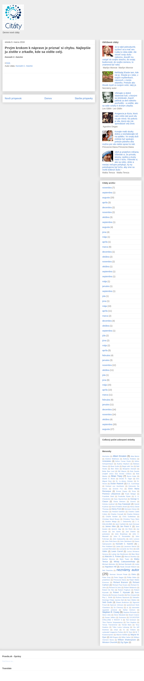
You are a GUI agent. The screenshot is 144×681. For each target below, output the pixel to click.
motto (137, 564)
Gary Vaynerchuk (120, 499)
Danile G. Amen (108, 479)
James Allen (110, 526)
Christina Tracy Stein (131, 519)
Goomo (133, 501)
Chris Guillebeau (129, 516)
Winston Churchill (109, 642)
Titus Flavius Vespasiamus (112, 622)
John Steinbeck (126, 541)
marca (105, 247)
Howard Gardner (118, 511)
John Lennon (134, 539)
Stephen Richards (130, 612)
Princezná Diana (120, 580)
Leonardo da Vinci (126, 549)
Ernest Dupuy (121, 491)
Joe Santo (116, 531)
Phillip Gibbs (131, 577)
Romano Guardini (117, 595)
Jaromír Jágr (116, 529)
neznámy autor (128, 570)
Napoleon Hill (110, 567)
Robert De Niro (108, 590)
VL (124, 630)
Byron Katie (131, 476)
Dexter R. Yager (125, 479)
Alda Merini (135, 456)
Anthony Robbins (129, 459)
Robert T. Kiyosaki (121, 592)
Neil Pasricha (107, 570)
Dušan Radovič (116, 484)
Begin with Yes (127, 466)
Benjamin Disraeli (129, 469)
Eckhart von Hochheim (115, 486)
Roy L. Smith (107, 597)
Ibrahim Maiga (110, 521)
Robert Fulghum (124, 590)
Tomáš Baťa (126, 625)
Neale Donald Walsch (128, 567)
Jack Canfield (120, 524)
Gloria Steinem (119, 501)
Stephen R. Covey (110, 612)
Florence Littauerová (111, 494)
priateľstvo (106, 580)
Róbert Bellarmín (130, 587)
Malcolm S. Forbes (113, 556)
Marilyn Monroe (108, 559)
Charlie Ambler (112, 516)
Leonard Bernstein (109, 549)
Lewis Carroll (117, 551)
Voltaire (133, 630)
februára (106, 355)
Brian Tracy (116, 476)
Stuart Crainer (134, 615)
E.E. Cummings (133, 484)
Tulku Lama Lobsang (120, 627)
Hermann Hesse (130, 509)
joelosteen (106, 534)
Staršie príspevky (84, 98)
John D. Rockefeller (122, 536)
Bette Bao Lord (108, 471)
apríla (105, 202)
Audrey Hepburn (123, 464)
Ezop (134, 491)
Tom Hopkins (131, 622)
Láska (118, 546)
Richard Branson (120, 582)
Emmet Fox (118, 489)
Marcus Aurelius (130, 556)
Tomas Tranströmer (109, 625)
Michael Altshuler (108, 564)
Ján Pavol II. (125, 526)
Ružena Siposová (122, 597)
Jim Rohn (129, 529)
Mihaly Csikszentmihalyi (124, 562)
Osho (133, 574)
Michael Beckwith (125, 564)
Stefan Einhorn (129, 610)
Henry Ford (116, 509)
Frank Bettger (130, 494)
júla (104, 296)
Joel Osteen (131, 531)
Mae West (135, 554)
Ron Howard (132, 595)
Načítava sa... (8, 661)
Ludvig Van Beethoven (119, 554)
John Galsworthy (119, 539)
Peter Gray (106, 577)
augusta (106, 197)
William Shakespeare (127, 640)
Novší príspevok (13, 98)
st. (127, 607)
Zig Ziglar (124, 642)
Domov (48, 98)
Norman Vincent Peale (118, 574)
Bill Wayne (122, 471)
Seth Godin (107, 602)
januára (105, 286)
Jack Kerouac (134, 524)
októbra (105, 217)
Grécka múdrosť (108, 504)
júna (104, 232)
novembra (107, 187)
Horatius (105, 511)
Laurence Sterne (130, 546)
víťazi (116, 630)
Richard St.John (115, 587)
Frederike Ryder (124, 496)
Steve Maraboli (119, 615)
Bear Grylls (115, 466)
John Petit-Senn (111, 541)
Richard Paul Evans (120, 585)
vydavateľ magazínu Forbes (112, 632)
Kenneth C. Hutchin (24, 66)
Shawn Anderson (122, 602)
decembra (107, 207)
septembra (107, 192)
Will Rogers (114, 637)
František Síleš (108, 496)
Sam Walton (131, 600)
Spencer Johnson (116, 605)
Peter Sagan (119, 577)
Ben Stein (115, 469)
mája (104, 237)
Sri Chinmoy (118, 607)
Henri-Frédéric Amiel (119, 507)
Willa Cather (126, 637)
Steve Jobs (106, 615)
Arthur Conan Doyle (123, 461)
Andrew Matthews (112, 459)
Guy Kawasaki (124, 504)
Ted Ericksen (131, 620)
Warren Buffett (121, 635)
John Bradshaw (121, 534)
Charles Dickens (133, 514)
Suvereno (122, 617)
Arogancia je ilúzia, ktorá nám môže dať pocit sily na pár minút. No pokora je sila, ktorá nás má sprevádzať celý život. (126, 118)
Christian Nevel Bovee (111, 519)
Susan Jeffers (110, 617)
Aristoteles (106, 461)
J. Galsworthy (126, 521)
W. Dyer (129, 632)
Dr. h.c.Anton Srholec (124, 481)
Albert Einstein (120, 456)
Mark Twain (124, 559)
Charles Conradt (117, 514)
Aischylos (105, 456)
